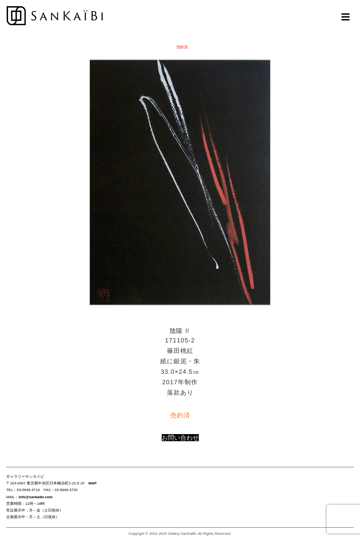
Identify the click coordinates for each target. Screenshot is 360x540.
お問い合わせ (180, 437)
